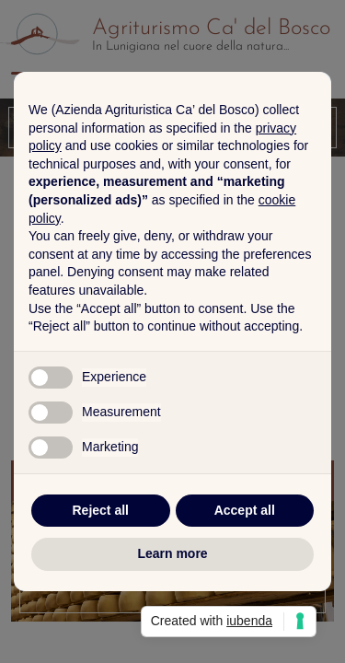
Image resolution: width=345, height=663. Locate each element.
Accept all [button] (244, 510)
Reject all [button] (101, 510)
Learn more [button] (172, 553)
